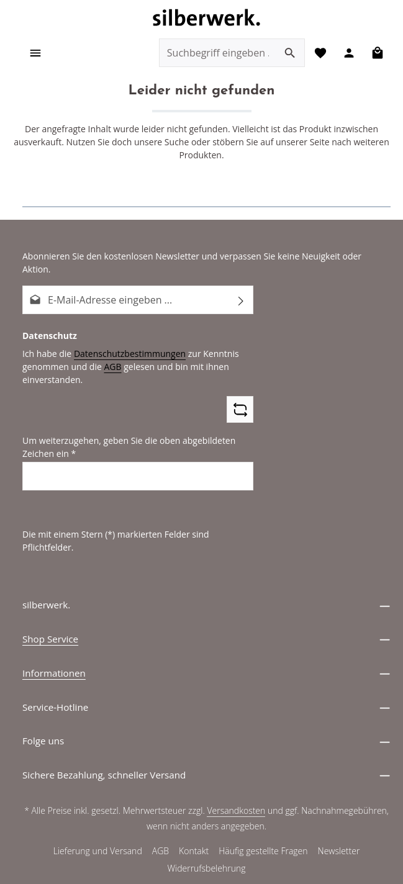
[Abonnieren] (241, 287)
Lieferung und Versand (97, 826)
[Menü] (35, 53)
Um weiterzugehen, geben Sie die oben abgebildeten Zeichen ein (124, 433)
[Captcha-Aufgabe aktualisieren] (240, 397)
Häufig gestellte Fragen (264, 826)
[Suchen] (288, 53)
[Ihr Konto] (348, 53)
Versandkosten (237, 785)
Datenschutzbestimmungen (125, 341)
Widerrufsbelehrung (206, 843)
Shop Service (50, 613)
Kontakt (194, 826)
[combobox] (215, 53)
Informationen (54, 647)
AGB (108, 354)
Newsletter (339, 826)
